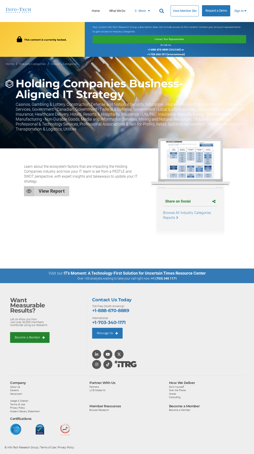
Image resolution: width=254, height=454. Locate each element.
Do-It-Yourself (176, 386)
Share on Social (190, 201)
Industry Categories (32, 63)
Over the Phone (177, 390)
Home (96, 11)
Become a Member (30, 337)
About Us (15, 386)
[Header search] (162, 11)
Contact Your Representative (169, 39)
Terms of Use (17, 404)
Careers (14, 390)
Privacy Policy (17, 407)
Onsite (172, 393)
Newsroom (16, 393)
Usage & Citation (19, 400)
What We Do (117, 11)
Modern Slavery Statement (25, 410)
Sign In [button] (240, 11)
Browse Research (99, 409)
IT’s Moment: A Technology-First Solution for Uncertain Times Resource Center (135, 273)
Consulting (174, 397)
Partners (94, 386)
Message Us (107, 333)
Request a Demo (216, 11)
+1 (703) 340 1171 (164, 278)
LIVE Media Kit (97, 390)
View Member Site (184, 11)
